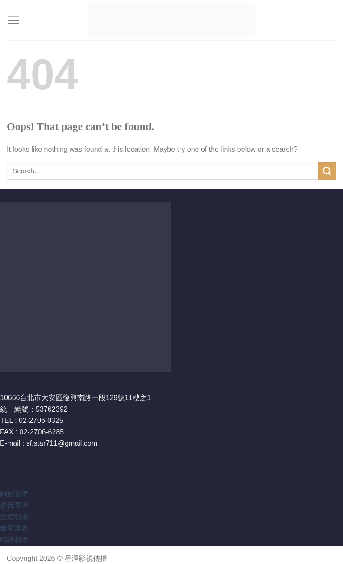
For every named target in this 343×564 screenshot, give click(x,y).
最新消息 (14, 528)
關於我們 (14, 494)
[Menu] (13, 20)
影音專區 (14, 505)
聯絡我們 (14, 539)
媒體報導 (14, 517)
